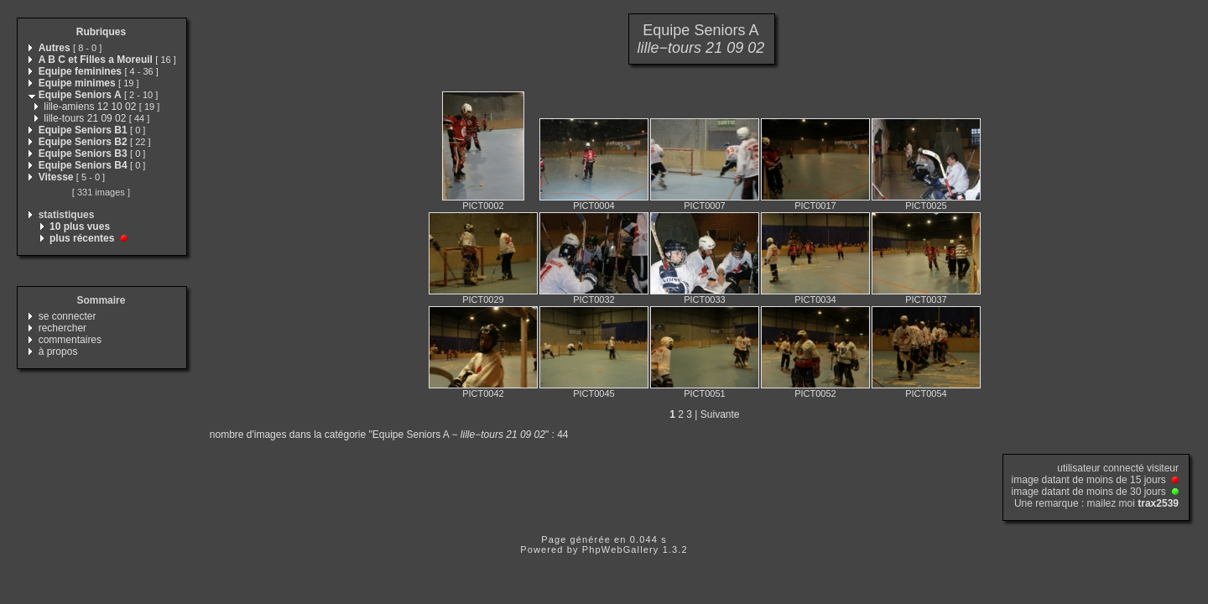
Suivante (720, 414)
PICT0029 (483, 299)
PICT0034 (815, 299)
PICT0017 (815, 205)
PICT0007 (705, 205)
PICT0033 (705, 299)
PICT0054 (926, 393)
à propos (58, 351)
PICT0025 (926, 205)
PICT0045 (594, 393)
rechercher (62, 328)
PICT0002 (483, 205)
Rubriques (101, 32)
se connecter (67, 316)
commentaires (70, 340)
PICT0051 (705, 393)
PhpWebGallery (620, 549)
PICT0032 (594, 299)
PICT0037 (926, 299)
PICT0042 (483, 393)
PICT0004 (594, 205)
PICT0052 (815, 393)
